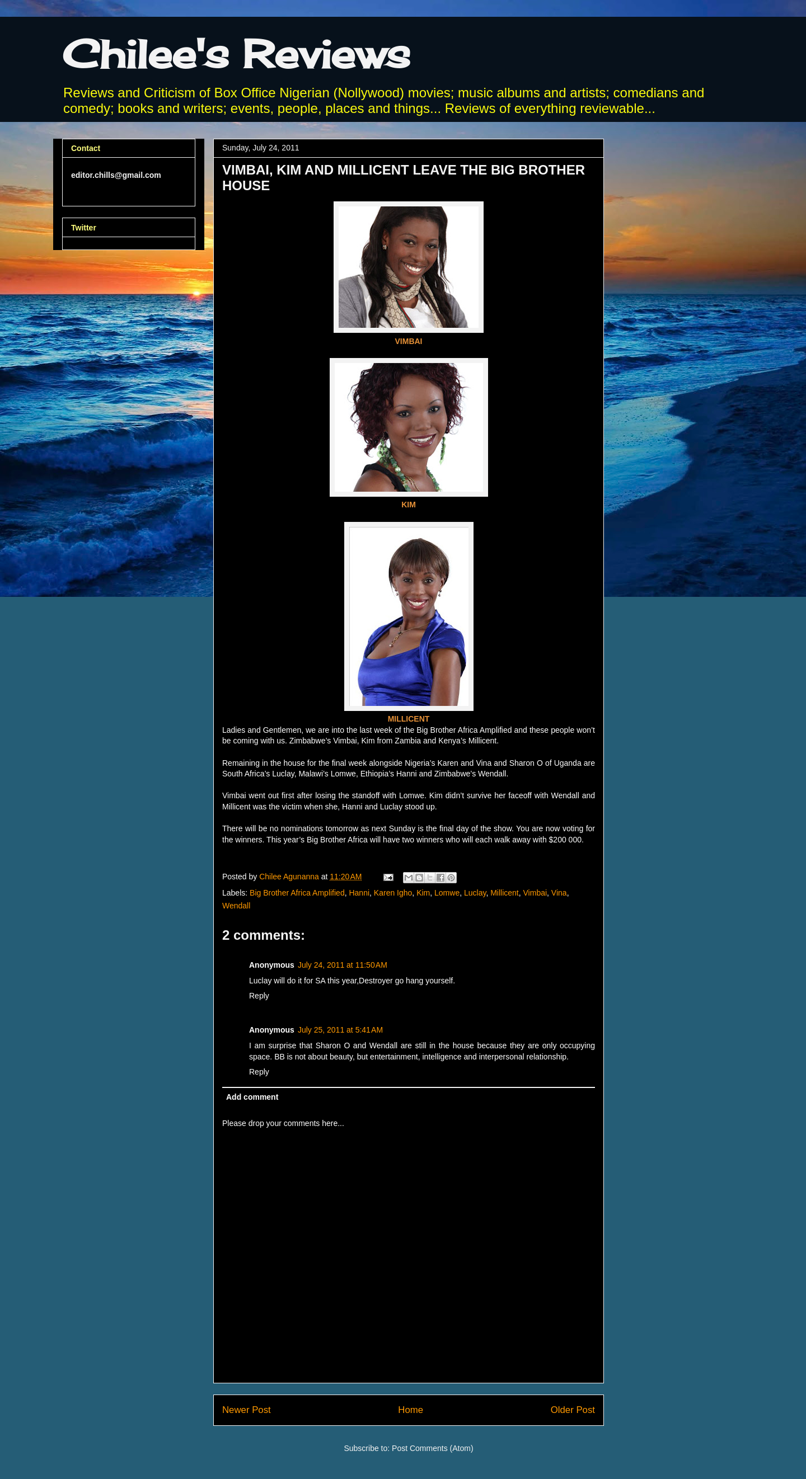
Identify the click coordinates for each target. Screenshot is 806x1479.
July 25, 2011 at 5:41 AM (340, 1029)
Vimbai (535, 892)
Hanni (359, 892)
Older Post (573, 1410)
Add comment (252, 1096)
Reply (259, 995)
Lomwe (447, 892)
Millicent (504, 892)
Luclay (475, 892)
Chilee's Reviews (236, 54)
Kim (423, 892)
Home (410, 1410)
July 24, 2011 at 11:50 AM (342, 964)
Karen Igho (393, 892)
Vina (559, 892)
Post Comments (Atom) (432, 1448)
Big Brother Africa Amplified (297, 892)
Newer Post (246, 1410)
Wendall (236, 905)
